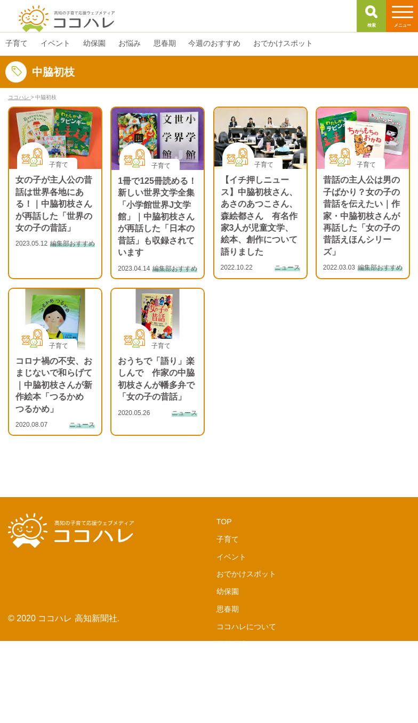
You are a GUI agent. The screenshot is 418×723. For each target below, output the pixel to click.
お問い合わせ (238, 697)
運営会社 (231, 644)
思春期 (227, 609)
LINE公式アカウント (250, 679)
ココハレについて (246, 626)
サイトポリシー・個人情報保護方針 (276, 714)
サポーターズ (238, 661)
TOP (224, 521)
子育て (227, 539)
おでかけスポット (246, 574)
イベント (231, 557)
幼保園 (227, 591)
